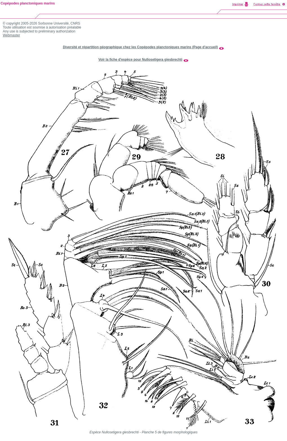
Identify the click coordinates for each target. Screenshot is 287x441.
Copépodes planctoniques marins (28, 3)
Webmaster (11, 35)
